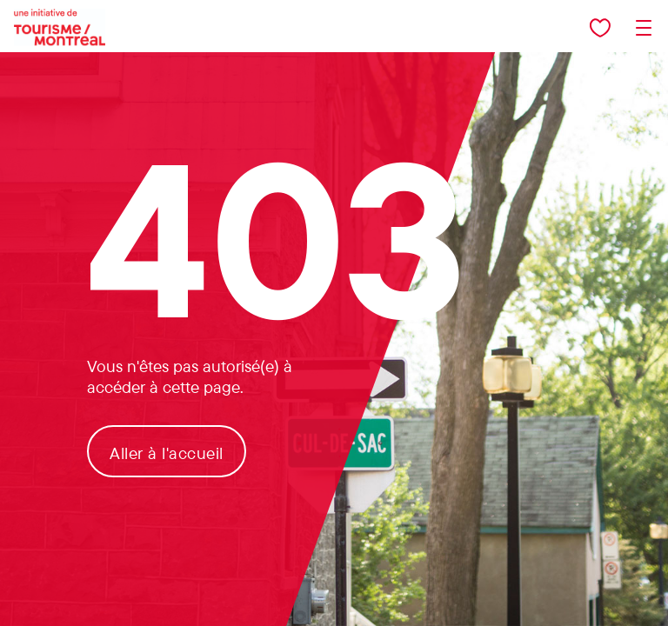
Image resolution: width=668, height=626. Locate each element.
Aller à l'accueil (167, 453)
